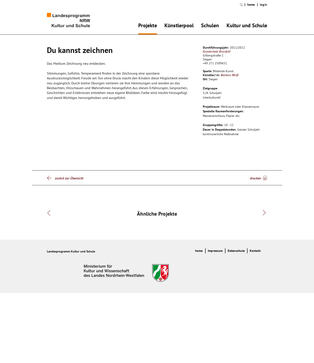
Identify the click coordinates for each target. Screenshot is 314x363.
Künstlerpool (179, 26)
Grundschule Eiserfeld (216, 51)
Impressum (215, 321)
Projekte (147, 26)
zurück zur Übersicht (69, 178)
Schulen (210, 26)
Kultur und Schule (247, 26)
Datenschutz (236, 321)
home (251, 4)
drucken (255, 178)
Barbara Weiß (230, 75)
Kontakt (255, 321)
